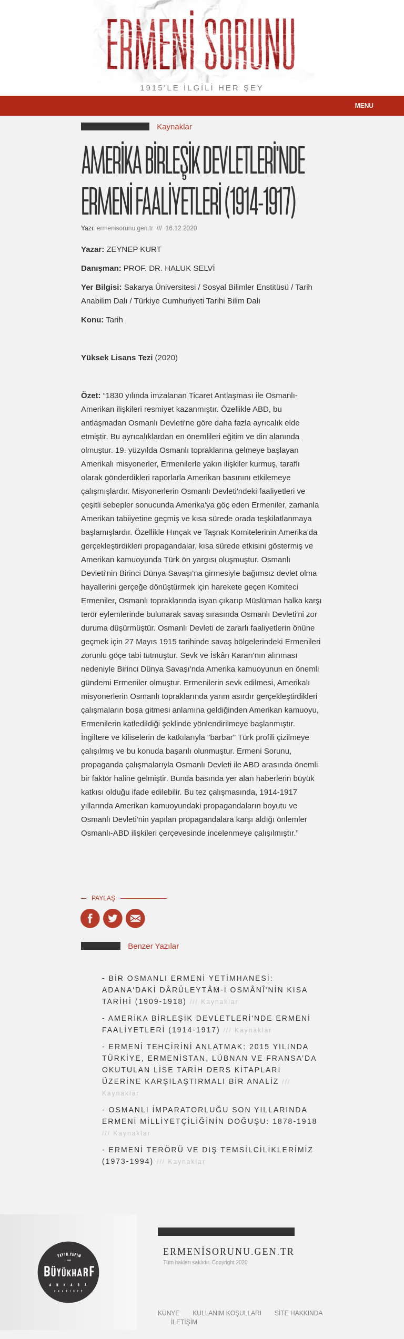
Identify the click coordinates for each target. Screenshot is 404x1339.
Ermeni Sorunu (202, 41)
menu (364, 105)
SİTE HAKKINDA (298, 1313)
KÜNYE (168, 1313)
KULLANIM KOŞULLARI (227, 1313)
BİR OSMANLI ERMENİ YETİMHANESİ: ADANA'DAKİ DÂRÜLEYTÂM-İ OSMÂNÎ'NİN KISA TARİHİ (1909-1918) (205, 990)
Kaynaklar (174, 126)
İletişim (184, 1322)
